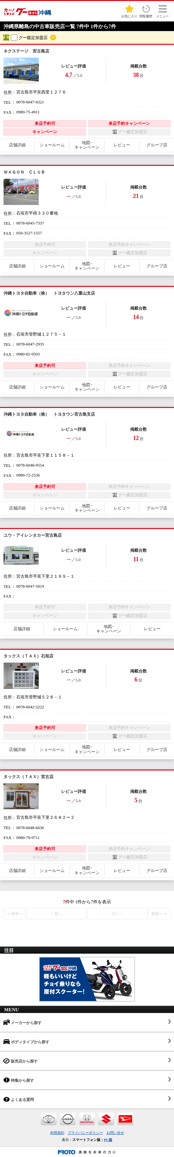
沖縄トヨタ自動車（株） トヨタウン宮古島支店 (49, 414)
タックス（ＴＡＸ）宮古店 (28, 776)
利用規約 (57, 1133)
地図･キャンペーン (87, 145)
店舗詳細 (17, 145)
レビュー (122, 145)
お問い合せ (115, 1133)
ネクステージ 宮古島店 (26, 51)
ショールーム (52, 145)
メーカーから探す (22, 1022)
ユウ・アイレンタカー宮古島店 (33, 535)
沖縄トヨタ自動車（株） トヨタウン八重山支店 (49, 293)
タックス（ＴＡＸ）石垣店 (28, 656)
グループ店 (156, 145)
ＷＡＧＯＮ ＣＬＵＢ (24, 172)
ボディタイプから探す (26, 1041)
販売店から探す (20, 1060)
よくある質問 (18, 1099)
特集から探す (18, 1080)
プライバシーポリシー (85, 1133)
